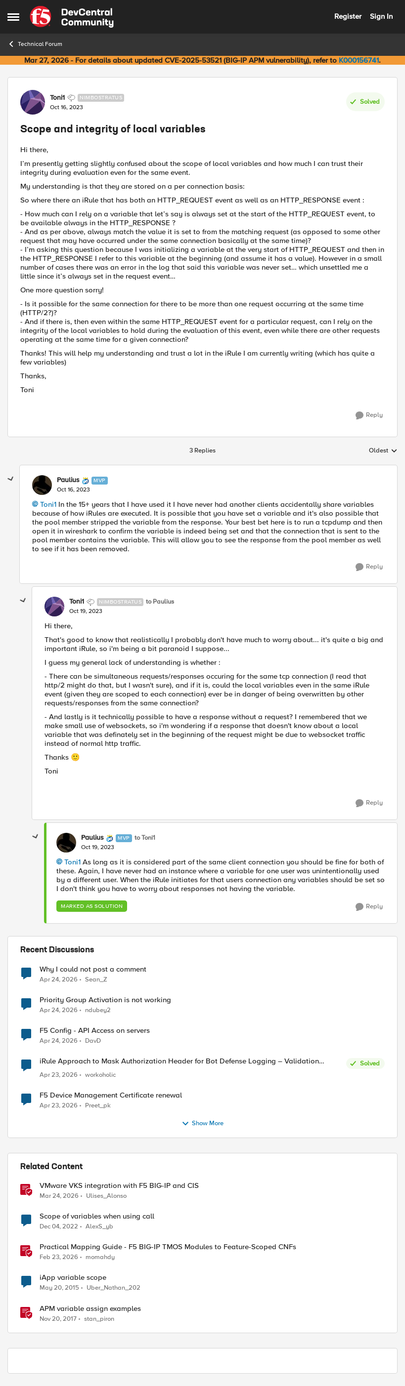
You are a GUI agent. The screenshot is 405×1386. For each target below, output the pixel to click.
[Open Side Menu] (13, 16)
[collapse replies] (11, 479)
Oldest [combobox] (383, 451)
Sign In (381, 16)
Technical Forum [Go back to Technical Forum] (34, 44)
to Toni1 (145, 838)
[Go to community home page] (72, 17)
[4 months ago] (59, 1196)
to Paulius (160, 602)
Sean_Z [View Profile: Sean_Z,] (96, 979)
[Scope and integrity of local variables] (73, 490)
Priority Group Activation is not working (105, 1000)
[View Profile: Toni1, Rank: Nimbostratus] (32, 102)
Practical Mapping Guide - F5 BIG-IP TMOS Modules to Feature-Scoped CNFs (168, 1247)
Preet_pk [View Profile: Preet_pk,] (98, 1105)
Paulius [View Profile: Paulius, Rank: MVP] (68, 480)
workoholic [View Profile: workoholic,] (100, 1075)
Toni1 (48, 504)
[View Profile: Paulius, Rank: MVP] (42, 485)
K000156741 (359, 60)
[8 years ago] (58, 1319)
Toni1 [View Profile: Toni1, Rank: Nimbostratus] (57, 98)
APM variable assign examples (90, 1308)
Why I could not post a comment (93, 969)
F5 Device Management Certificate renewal (111, 1095)
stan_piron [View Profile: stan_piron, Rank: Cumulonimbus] (99, 1318)
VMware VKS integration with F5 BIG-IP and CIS (119, 1186)
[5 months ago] (59, 1258)
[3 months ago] (59, 979)
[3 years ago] (59, 1227)
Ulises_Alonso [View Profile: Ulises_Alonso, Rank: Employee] (106, 1196)
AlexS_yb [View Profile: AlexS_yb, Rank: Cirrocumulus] (99, 1226)
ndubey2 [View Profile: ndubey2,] (98, 1010)
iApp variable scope (73, 1277)
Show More (202, 1124)
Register (347, 16)
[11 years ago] (59, 1288)
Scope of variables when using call (97, 1216)
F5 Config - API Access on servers (95, 1030)
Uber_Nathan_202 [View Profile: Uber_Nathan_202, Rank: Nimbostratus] (113, 1288)
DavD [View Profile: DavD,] (93, 1040)
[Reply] (369, 415)
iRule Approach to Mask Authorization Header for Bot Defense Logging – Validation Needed (179, 1061)
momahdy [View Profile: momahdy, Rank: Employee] (100, 1257)
